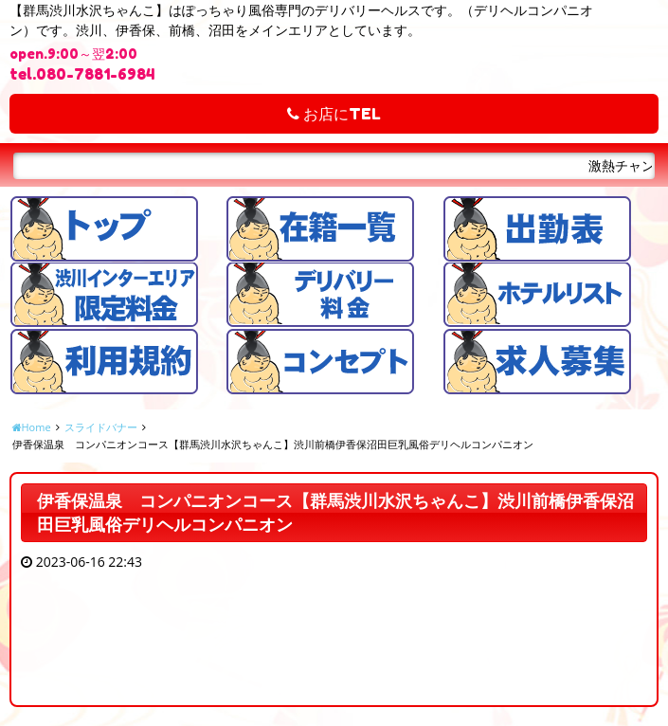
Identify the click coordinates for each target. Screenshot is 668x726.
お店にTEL (334, 113)
